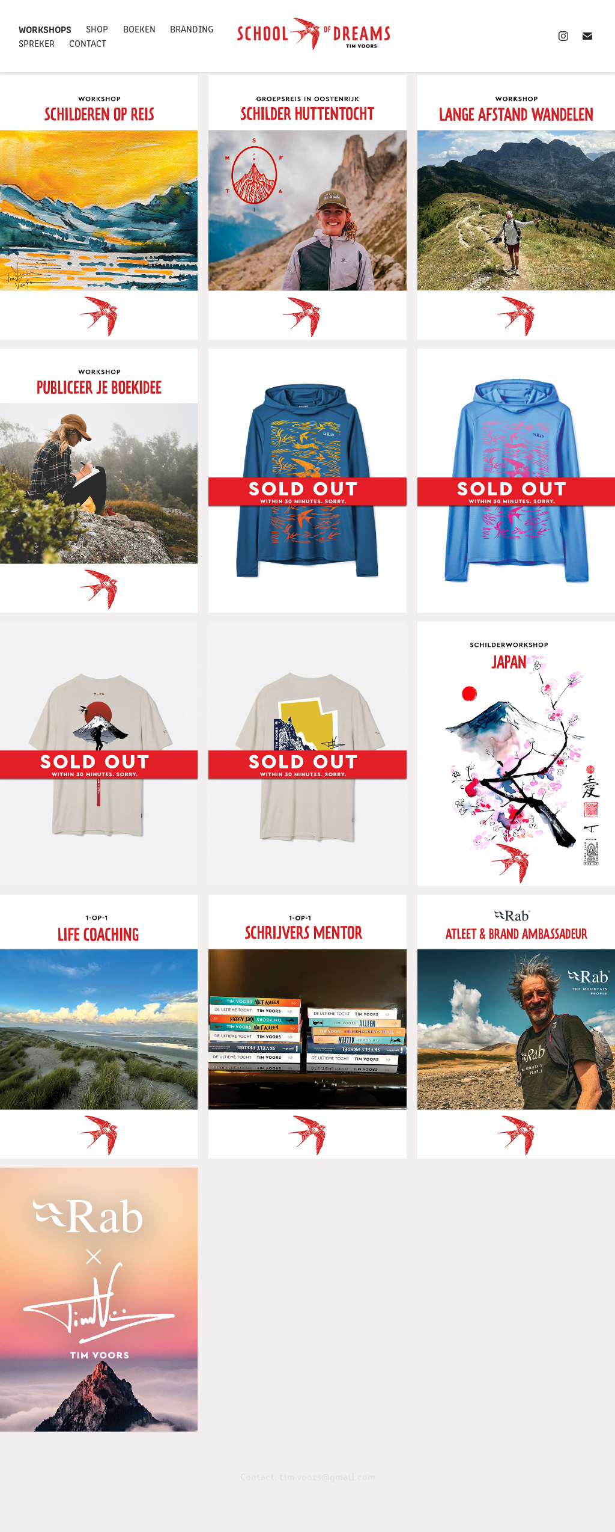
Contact (87, 43)
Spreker (37, 43)
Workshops (45, 28)
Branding (191, 28)
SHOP (97, 28)
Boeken (139, 28)
